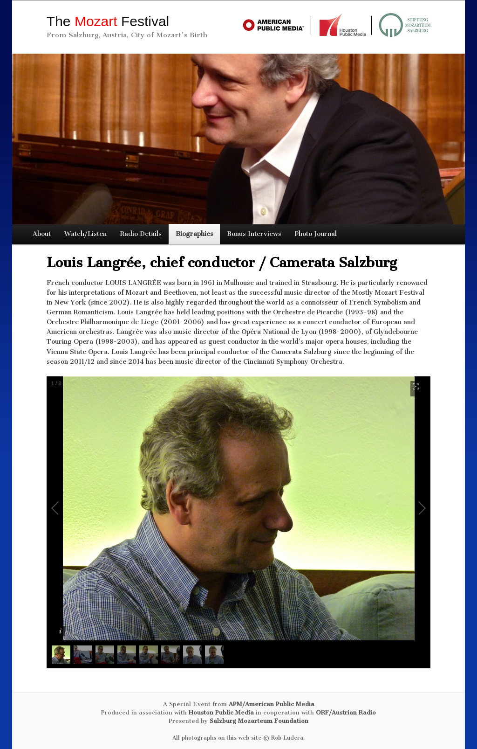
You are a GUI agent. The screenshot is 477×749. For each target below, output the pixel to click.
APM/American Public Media (271, 703)
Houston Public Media (221, 712)
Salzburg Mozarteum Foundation (259, 720)
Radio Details (141, 234)
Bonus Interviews (254, 234)
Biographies (194, 234)
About (42, 234)
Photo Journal (316, 234)
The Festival (108, 21)
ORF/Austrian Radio (346, 712)
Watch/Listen (85, 234)
